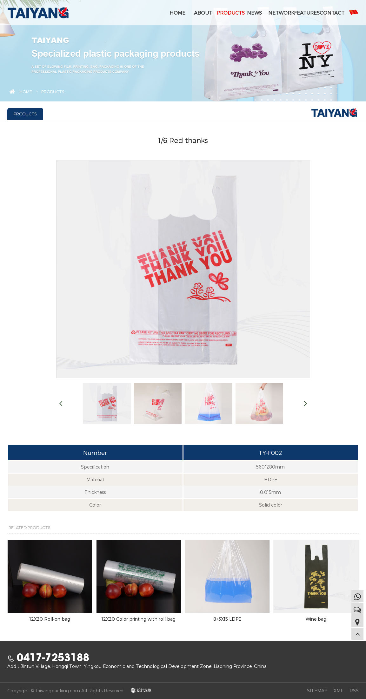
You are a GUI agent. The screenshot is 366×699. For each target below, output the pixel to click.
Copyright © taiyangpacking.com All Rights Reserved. (65, 690)
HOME (177, 13)
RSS (354, 690)
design (138, 690)
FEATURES (306, 13)
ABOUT (203, 13)
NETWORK (280, 13)
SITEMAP (317, 690)
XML (338, 690)
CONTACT (332, 13)
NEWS (254, 13)
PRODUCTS (229, 13)
